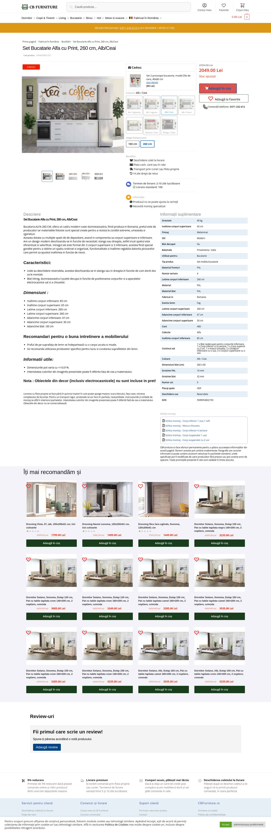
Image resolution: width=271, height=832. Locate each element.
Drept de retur (29, 812)
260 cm (147, 141)
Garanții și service (31, 816)
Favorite (224, 7)
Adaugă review (47, 745)
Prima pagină (29, 39)
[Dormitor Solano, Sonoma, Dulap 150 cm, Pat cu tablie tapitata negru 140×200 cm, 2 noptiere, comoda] (219, 497)
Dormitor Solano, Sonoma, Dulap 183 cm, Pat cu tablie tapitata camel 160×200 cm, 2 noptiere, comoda (218, 598)
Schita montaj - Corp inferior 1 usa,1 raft (187, 418)
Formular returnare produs (153, 808)
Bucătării (66, 39)
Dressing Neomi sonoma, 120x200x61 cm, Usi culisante (106, 524)
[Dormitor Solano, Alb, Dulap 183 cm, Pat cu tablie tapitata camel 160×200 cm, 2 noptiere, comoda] (163, 644)
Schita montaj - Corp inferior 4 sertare (186, 428)
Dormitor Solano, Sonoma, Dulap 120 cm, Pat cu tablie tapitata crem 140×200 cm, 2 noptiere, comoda (49, 598)
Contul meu (204, 7)
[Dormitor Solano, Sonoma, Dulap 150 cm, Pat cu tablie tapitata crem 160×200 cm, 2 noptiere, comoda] (51, 644)
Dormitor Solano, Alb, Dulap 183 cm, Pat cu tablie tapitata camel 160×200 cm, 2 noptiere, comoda (163, 672)
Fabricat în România (49, 39)
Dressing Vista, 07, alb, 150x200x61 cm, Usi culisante (50, 524)
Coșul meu (242, 7)
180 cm (132, 141)
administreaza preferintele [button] (248, 824)
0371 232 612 (128, 25)
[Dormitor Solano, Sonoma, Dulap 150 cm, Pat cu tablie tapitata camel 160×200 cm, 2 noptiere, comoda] (163, 570)
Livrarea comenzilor (90, 812)
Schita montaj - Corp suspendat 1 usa (186, 433)
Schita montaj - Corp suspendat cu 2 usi (187, 437)
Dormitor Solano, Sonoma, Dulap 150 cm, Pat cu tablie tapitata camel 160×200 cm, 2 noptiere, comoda (162, 598)
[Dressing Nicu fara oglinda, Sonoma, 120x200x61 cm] (163, 497)
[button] (218, 86)
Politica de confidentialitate (212, 812)
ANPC (142, 816)
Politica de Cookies (116, 824)
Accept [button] (225, 824)
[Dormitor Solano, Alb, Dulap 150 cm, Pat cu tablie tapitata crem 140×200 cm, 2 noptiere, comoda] (219, 644)
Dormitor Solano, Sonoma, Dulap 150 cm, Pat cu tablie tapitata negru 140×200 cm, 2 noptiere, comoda (218, 525)
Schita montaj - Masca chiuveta (182, 423)
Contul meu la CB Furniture (94, 808)
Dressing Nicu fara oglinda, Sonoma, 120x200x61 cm (159, 524)
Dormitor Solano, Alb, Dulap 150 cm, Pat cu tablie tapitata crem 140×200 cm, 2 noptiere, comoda (219, 672)
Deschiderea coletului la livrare (37, 808)
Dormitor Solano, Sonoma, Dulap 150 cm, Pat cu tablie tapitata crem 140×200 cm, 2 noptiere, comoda (105, 672)
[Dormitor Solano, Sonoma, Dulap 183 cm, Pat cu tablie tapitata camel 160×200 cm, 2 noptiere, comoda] (219, 570)
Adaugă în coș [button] (51, 541)
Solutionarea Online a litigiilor (213, 816)
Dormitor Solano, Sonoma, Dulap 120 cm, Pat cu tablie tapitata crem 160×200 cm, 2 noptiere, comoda (105, 598)
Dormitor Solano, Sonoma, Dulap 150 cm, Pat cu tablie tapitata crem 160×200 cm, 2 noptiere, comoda (49, 672)
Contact (143, 812)
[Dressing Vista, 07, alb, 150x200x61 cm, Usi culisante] (51, 497)
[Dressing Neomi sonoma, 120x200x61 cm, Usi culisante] (107, 497)
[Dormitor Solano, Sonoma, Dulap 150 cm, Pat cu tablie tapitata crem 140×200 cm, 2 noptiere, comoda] (107, 644)
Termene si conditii (208, 808)
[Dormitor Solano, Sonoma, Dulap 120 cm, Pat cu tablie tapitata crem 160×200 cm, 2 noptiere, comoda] (107, 570)
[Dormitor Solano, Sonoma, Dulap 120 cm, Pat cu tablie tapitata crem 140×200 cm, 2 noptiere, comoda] (51, 570)
